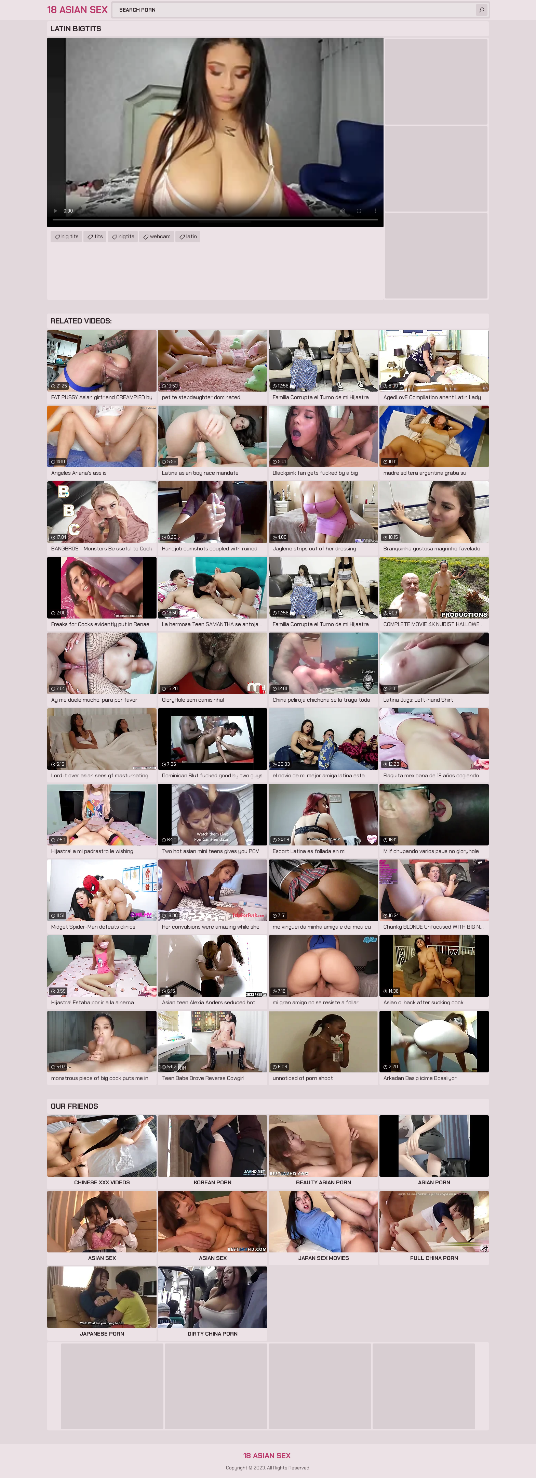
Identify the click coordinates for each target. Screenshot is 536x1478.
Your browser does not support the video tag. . (215, 132)
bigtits (126, 236)
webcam (160, 236)
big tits (70, 236)
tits (98, 236)
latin (191, 236)
